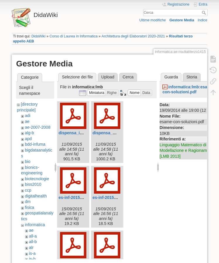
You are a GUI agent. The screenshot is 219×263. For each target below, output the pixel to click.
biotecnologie (37, 178)
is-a (32, 253)
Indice (202, 20)
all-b (33, 241)
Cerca (204, 13)
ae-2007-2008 (37, 127)
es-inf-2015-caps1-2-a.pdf (83, 197)
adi (27, 115)
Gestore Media (182, 20)
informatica (35, 224)
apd (28, 138)
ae (27, 121)
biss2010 (33, 184)
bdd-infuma (35, 144)
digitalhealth (36, 196)
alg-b (29, 132)
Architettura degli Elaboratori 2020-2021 (133, 36)
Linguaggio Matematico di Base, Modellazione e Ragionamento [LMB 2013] (189, 150)
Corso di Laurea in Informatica (73, 36)
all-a (33, 236)
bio (27, 161)
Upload (107, 77)
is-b (32, 259)
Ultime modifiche (152, 20)
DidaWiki (38, 36)
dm (27, 201)
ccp (28, 190)
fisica (29, 207)
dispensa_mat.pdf (110, 132)
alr (31, 247)
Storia (192, 77)
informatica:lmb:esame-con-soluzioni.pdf (188, 89)
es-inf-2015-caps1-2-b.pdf (117, 197)
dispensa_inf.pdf (75, 132)
